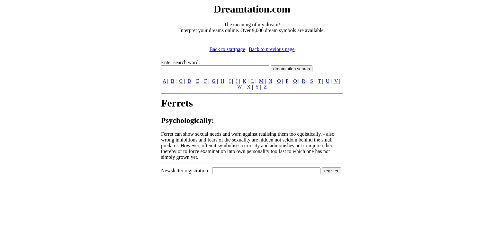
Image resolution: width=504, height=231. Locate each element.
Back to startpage (227, 49)
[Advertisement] (122, 99)
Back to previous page (272, 49)
